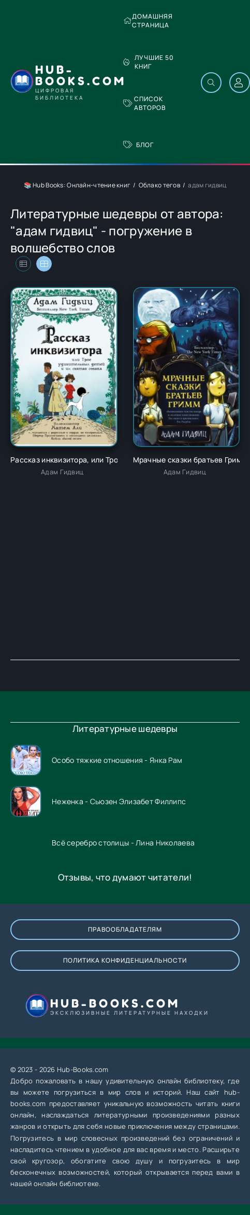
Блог (138, 144)
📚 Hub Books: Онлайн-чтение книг (77, 185)
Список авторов (144, 103)
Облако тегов (159, 185)
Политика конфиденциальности (125, 960)
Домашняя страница (148, 20)
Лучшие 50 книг (148, 62)
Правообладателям (125, 929)
